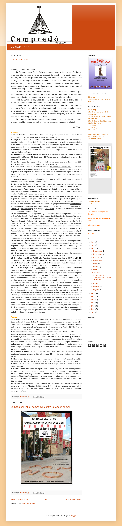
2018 (93, 245)
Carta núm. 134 (19, 59)
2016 (93, 293)
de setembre (97, 260)
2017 (93, 248)
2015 (93, 296)
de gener (96, 290)
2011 (93, 309)
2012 (93, 306)
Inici (46, 499)
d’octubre (96, 257)
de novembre (98, 254)
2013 (93, 303)
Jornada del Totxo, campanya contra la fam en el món (41, 407)
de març (96, 283)
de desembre (98, 251)
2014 (93, 300)
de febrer (96, 286)
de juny (95, 263)
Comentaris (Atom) (28, 503)
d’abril (95, 270)
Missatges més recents (19, 499)
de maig (96, 267)
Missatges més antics (73, 499)
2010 (93, 312)
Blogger (73, 516)
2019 (93, 242)
